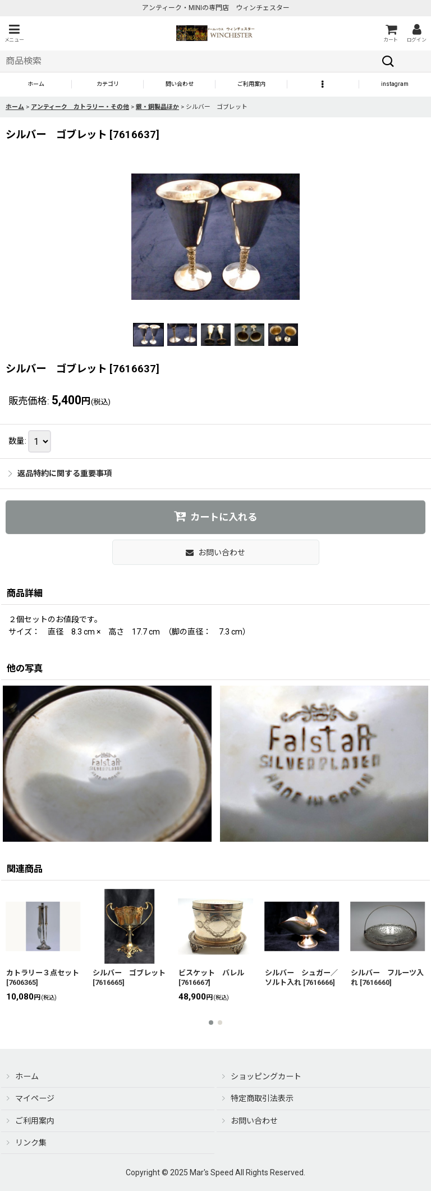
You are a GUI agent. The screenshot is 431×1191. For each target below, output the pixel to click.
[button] (14, 33)
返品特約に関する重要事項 (60, 473)
